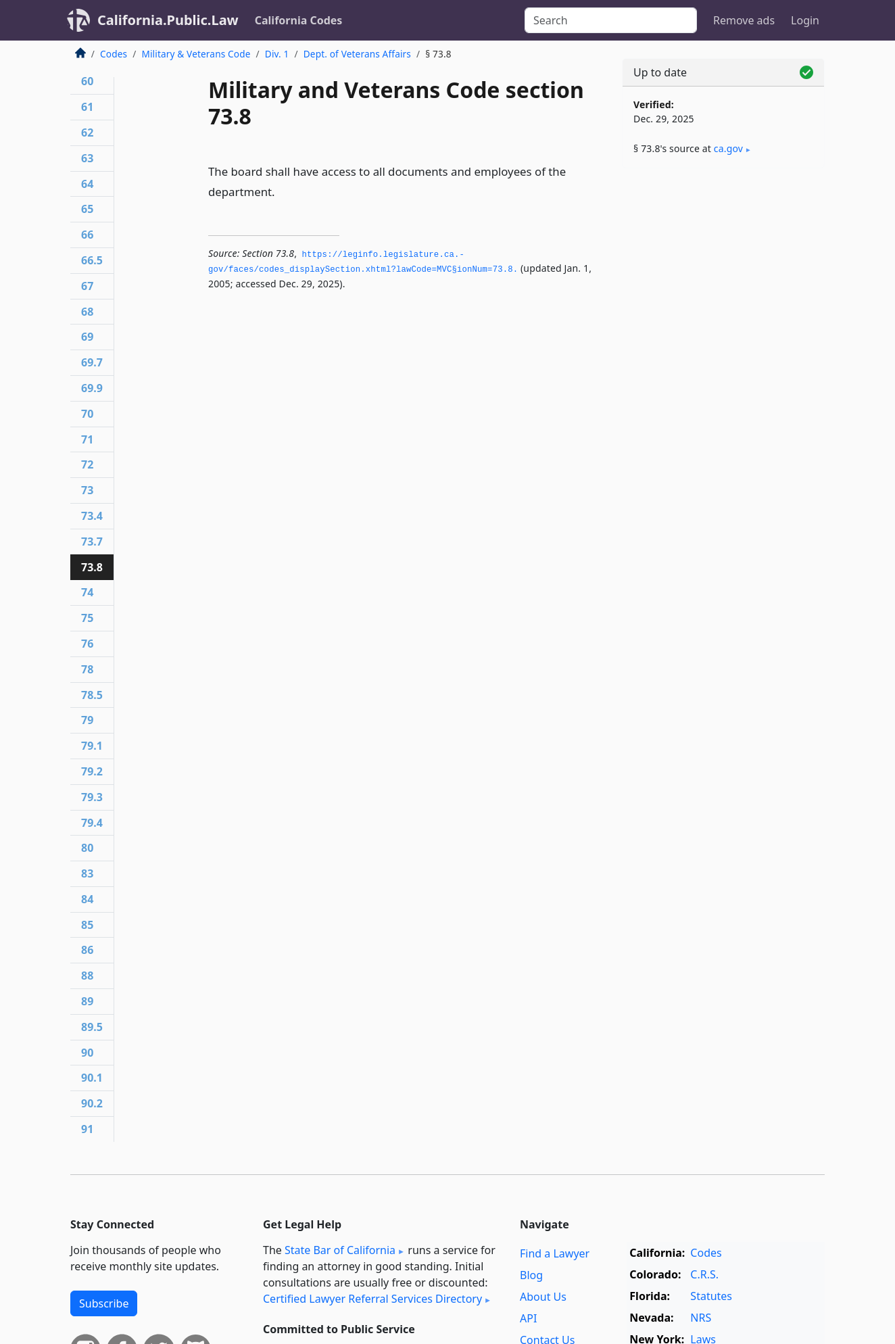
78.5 (92, 695)
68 (87, 311)
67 (87, 286)
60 (87, 81)
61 (87, 106)
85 (87, 924)
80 (87, 847)
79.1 (92, 745)
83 (87, 873)
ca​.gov (728, 148)
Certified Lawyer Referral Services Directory (372, 1298)
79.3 (92, 797)
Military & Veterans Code (195, 53)
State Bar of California (340, 1250)
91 (87, 1129)
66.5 (92, 260)
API (528, 1318)
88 (87, 975)
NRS (700, 1317)
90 (87, 1052)
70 (87, 413)
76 (87, 643)
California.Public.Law (168, 20)
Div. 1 (277, 53)
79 (87, 720)
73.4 (92, 515)
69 (87, 336)
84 (87, 899)
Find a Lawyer (554, 1253)
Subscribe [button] (103, 1303)
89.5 (92, 1026)
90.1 (92, 1077)
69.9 (92, 388)
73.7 (92, 541)
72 (87, 464)
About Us (543, 1296)
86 (87, 949)
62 (87, 132)
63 (87, 158)
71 (87, 439)
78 (87, 669)
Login (805, 20)
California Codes (299, 20)
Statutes (711, 1296)
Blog (531, 1275)
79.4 (92, 822)
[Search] (611, 20)
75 (87, 617)
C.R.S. (704, 1274)
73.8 (92, 567)
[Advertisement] (723, 390)
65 (87, 208)
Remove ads (744, 20)
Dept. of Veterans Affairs (357, 53)
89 (87, 1001)
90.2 (92, 1103)
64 (87, 183)
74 (87, 592)
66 (87, 234)
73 (87, 490)
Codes (113, 53)
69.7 (92, 362)
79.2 (92, 771)
